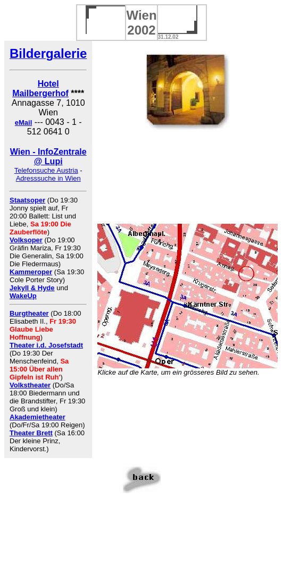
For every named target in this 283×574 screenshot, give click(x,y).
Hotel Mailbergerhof (40, 88)
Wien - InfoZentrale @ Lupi (48, 156)
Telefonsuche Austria (46, 170)
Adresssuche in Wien (48, 178)
